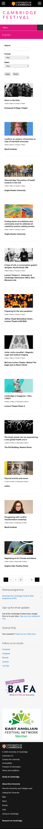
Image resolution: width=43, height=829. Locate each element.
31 (32, 580)
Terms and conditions (10, 770)
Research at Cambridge (12, 820)
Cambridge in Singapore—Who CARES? (18, 397)
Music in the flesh (12, 100)
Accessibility (7, 763)
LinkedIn (5, 662)
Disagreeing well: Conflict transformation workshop (15, 518)
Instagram (6, 653)
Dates (6, 62)
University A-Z (7, 756)
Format (7, 54)
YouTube (5, 666)
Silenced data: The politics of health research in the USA (19, 181)
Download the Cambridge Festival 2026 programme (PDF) (18, 597)
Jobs (4, 810)
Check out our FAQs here (25, 634)
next (36, 579)
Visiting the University (10, 793)
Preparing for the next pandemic (18, 311)
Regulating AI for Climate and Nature (20, 558)
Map (4, 797)
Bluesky (5, 658)
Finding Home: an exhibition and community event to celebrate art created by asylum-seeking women (19, 224)
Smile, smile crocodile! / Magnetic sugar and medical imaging (18, 353)
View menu (3, 3)
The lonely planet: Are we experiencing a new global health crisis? (21, 438)
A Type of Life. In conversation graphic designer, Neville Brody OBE (20, 266)
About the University (11, 784)
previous (5, 579)
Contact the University (11, 759)
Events (5, 805)
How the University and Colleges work (17, 788)
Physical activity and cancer (16, 478)
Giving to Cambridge (10, 814)
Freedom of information (11, 767)
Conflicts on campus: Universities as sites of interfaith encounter (20, 140)
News (4, 801)
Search (39, 3)
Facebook (6, 649)
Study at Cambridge (10, 776)
